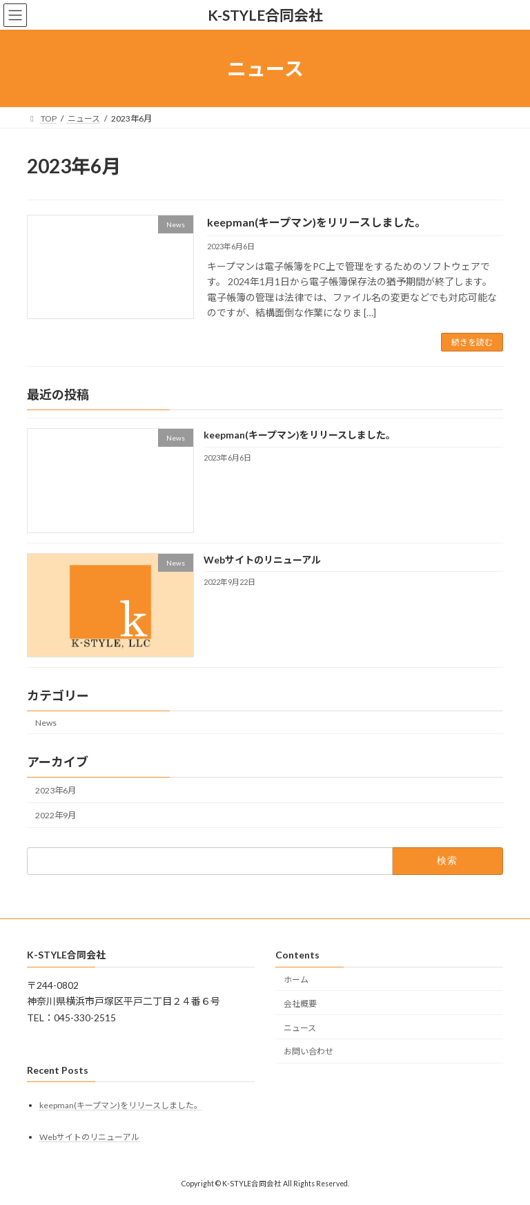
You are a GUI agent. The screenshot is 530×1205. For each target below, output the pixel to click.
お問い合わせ (308, 1052)
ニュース (300, 1028)
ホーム (296, 979)
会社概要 (300, 1004)
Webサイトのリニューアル (262, 560)
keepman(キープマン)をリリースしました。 (316, 222)
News (46, 722)
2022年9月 (55, 815)
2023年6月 (55, 790)
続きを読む (472, 342)
